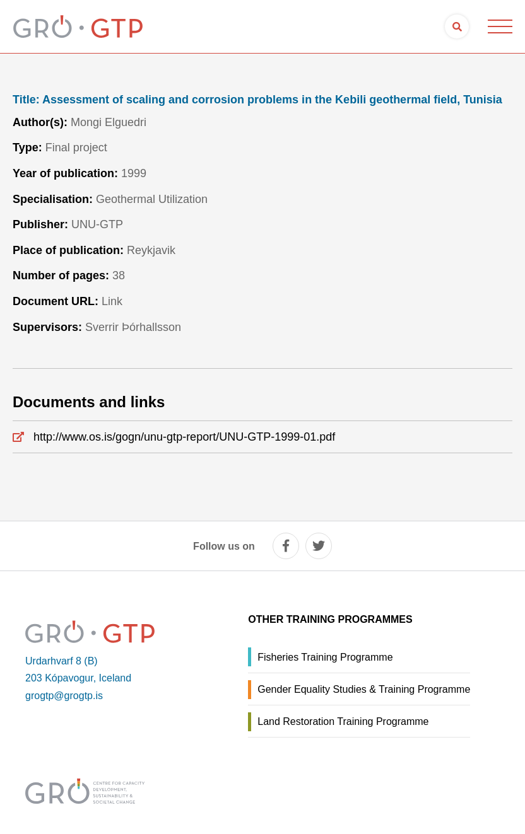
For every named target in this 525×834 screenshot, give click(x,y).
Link (112, 301)
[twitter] (318, 546)
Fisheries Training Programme (324, 657)
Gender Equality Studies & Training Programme (363, 689)
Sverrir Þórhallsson (133, 327)
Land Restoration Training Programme (342, 721)
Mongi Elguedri (108, 122)
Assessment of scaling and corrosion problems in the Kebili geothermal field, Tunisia (257, 100)
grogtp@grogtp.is (64, 695)
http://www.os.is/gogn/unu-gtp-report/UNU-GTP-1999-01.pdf (184, 437)
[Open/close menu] (500, 26)
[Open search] (457, 26)
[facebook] (286, 546)
